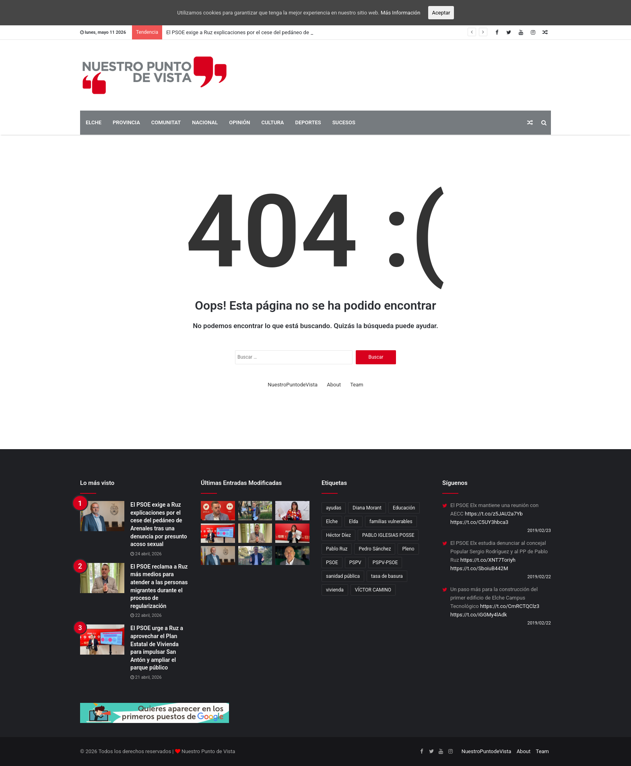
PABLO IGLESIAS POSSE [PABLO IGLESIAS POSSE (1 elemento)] (388, 535)
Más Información (400, 13)
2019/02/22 (539, 576)
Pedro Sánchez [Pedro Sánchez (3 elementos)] (375, 549)
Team (356, 385)
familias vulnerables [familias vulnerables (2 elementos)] (390, 521)
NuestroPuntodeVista (293, 385)
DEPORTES (308, 122)
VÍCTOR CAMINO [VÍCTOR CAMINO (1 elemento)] (373, 590)
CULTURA (272, 122)
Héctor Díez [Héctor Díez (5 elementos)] (338, 535)
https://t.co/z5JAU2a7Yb (494, 514)
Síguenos (455, 483)
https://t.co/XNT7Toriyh (488, 560)
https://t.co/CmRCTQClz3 (509, 606)
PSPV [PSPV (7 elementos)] (355, 562)
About (334, 385)
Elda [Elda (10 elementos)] (353, 521)
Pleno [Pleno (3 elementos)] (408, 549)
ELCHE (93, 122)
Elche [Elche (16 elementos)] (332, 521)
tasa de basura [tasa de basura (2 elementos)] (387, 576)
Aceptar (441, 13)
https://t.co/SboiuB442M (479, 568)
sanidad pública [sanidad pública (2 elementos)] (343, 576)
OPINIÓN (239, 122)
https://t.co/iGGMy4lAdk (478, 615)
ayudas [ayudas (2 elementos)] (333, 508)
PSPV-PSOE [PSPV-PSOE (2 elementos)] (385, 562)
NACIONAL (205, 122)
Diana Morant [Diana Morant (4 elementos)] (367, 508)
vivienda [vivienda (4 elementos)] (335, 590)
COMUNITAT (166, 122)
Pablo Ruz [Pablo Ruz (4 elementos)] (336, 549)
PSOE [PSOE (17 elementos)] (332, 562)
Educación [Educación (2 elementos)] (404, 508)
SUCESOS (343, 122)
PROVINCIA (126, 122)
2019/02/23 (539, 530)
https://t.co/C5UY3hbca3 (479, 522)
